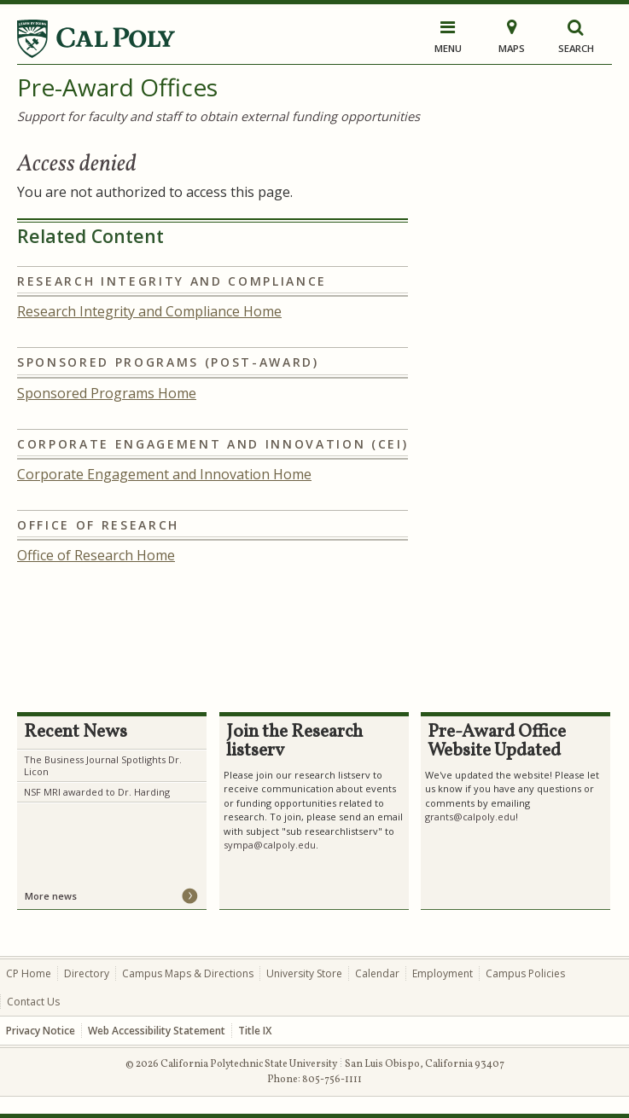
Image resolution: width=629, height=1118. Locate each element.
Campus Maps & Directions (187, 973)
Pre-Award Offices (117, 87)
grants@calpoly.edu (470, 816)
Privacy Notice (40, 1030)
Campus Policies (525, 973)
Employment (442, 973)
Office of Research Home (96, 555)
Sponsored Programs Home (106, 393)
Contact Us (33, 1001)
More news (51, 895)
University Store (304, 973)
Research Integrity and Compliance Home (149, 311)
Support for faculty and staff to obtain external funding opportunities (218, 116)
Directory (86, 973)
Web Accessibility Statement (156, 1030)
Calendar (377, 973)
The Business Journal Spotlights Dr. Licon (103, 765)
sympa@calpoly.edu (270, 844)
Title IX (254, 1030)
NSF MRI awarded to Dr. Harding (97, 791)
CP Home (28, 973)
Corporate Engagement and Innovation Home (164, 474)
